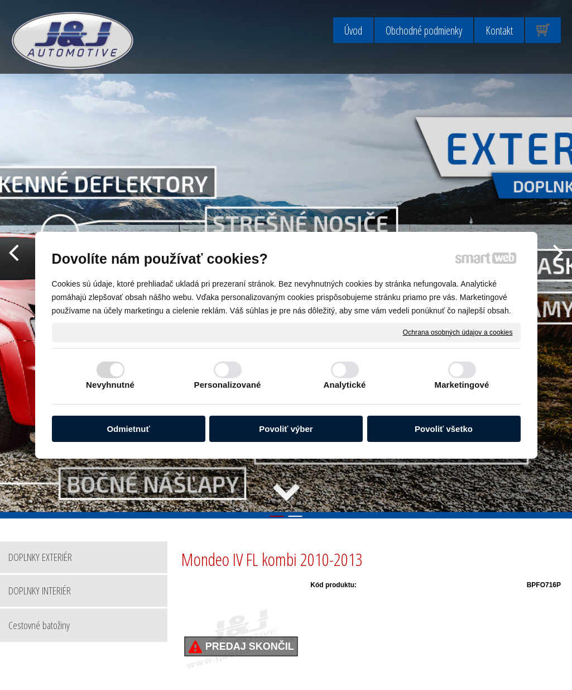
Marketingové (462, 384)
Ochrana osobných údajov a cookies (458, 332)
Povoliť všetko (444, 429)
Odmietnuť (128, 429)
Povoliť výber (286, 429)
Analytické (344, 384)
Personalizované (227, 384)
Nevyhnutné (110, 384)
